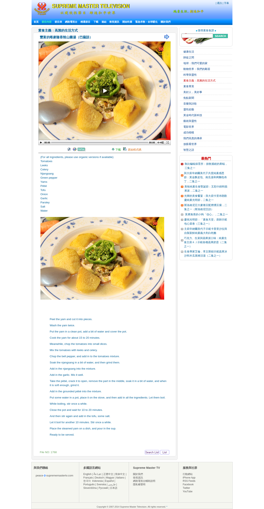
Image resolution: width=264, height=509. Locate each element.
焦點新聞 (188, 97)
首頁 (36, 21)
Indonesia (97, 481)
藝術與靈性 (190, 121)
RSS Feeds (189, 481)
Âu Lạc (97, 474)
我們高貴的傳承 (192, 138)
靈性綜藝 (188, 109)
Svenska (101, 484)
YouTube (187, 491)
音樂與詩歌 (190, 103)
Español (109, 481)
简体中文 (120, 474)
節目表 (58, 21)
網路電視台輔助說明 (144, 481)
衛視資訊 (114, 21)
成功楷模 (188, 132)
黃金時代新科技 (192, 115)
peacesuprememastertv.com (54, 475)
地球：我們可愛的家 (195, 63)
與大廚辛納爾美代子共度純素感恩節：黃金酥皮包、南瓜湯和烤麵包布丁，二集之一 (205, 177)
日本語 (113, 488)
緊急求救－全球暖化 (146, 21)
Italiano (120, 477)
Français (88, 477)
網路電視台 (71, 21)
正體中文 (108, 474)
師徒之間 (188, 57)
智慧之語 (188, 149)
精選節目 (85, 21)
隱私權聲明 (139, 484)
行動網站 (188, 474)
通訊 (219, 3)
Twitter (186, 488)
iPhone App (189, 477)
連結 (103, 21)
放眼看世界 (190, 144)
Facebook (188, 484)
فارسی (112, 484)
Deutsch (99, 477)
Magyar (110, 477)
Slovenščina (90, 488)
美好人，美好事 (192, 92)
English (87, 474)
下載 (95, 21)
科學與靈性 (190, 74)
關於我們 (166, 21)
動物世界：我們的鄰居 (196, 69)
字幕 (226, 3)
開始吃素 (127, 21)
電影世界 (188, 126)
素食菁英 (188, 86)
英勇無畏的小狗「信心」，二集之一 (206, 214)
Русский (103, 488)
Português (89, 484)
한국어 (87, 481)
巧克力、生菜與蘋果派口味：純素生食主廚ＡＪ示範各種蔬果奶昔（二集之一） (205, 242)
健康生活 (188, 51)
